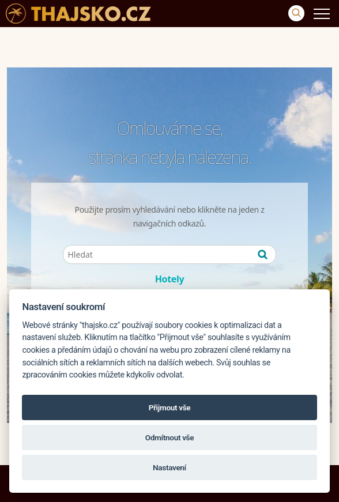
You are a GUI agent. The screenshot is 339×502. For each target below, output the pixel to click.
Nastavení (169, 467)
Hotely (169, 279)
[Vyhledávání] (296, 13)
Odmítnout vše (169, 437)
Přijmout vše (170, 407)
